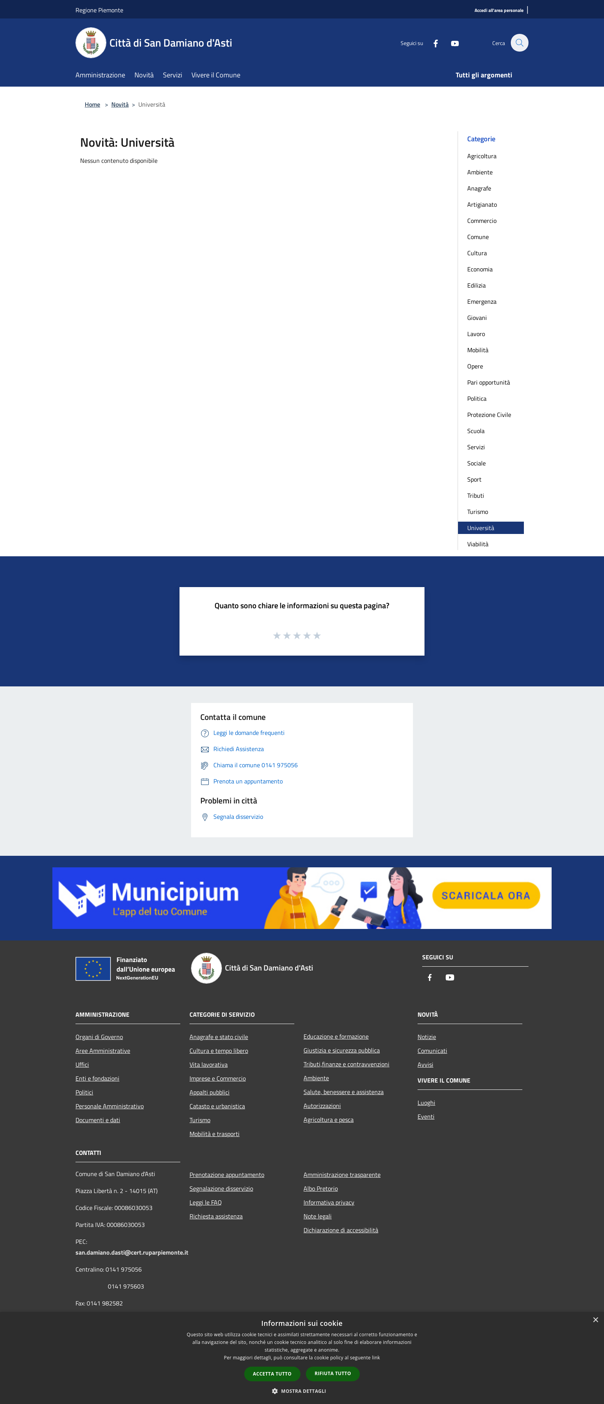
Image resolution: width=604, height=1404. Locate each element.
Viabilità (477, 544)
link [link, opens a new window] (376, 1357)
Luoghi (426, 1102)
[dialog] (302, 1358)
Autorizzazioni (322, 1105)
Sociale (476, 463)
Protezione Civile (489, 414)
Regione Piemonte (99, 10)
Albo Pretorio (321, 1188)
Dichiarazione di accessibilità (341, 1230)
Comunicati (432, 1050)
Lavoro (476, 333)
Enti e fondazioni (97, 1078)
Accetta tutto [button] (272, 1374)
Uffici (82, 1064)
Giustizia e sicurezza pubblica (342, 1050)
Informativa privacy (329, 1202)
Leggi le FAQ (206, 1202)
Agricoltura (482, 156)
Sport (474, 479)
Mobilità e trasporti (215, 1133)
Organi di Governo (99, 1036)
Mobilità (477, 350)
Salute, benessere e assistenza (344, 1091)
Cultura (477, 253)
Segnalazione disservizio (221, 1188)
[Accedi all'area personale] (499, 10)
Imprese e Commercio (218, 1078)
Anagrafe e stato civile (219, 1036)
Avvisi (425, 1064)
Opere (475, 366)
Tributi (475, 495)
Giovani (477, 317)
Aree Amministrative (103, 1050)
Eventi (426, 1116)
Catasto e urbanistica (217, 1106)
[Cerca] (519, 42)
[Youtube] (450, 42)
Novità (120, 104)
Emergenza (482, 301)
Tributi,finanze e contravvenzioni (346, 1064)
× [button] (595, 1320)
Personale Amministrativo (110, 1106)
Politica (477, 398)
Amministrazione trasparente (342, 1174)
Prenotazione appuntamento (227, 1174)
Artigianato (482, 204)
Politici (84, 1092)
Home (92, 104)
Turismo (477, 511)
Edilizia (476, 285)
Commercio (482, 220)
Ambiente (480, 172)
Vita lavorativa (209, 1064)
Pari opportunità (488, 382)
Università (480, 527)
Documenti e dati (98, 1120)
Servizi (476, 447)
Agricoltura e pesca (329, 1119)
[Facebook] (431, 42)
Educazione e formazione (336, 1036)
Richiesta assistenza (216, 1216)
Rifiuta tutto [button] (333, 1373)
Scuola (476, 430)
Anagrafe (479, 188)
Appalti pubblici (210, 1092)
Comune (478, 236)
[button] (302, 1391)
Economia (480, 269)
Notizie (427, 1036)
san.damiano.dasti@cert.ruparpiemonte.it (132, 1252)
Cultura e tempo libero (219, 1050)
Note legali (318, 1216)
